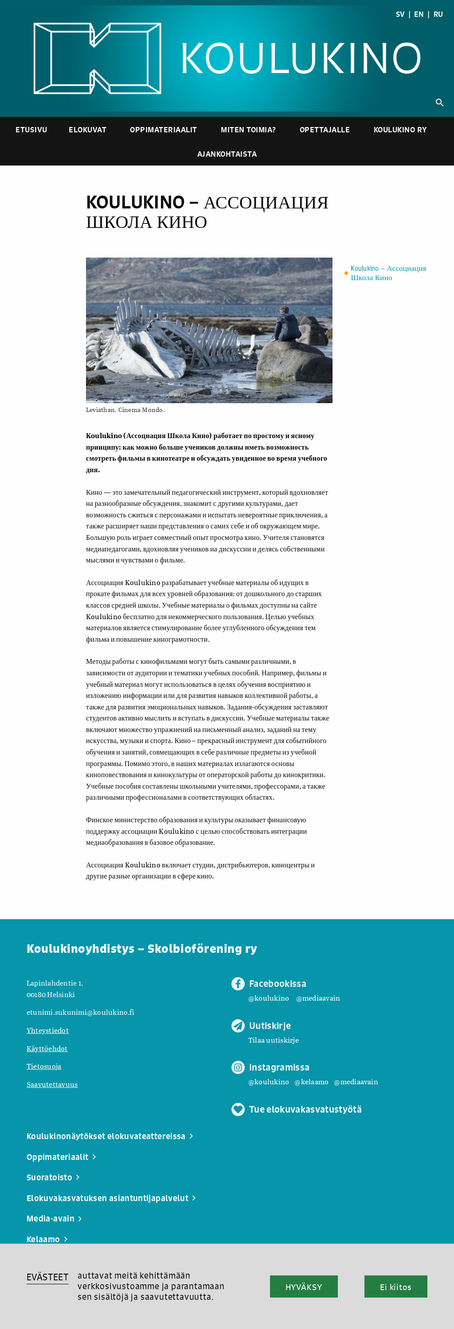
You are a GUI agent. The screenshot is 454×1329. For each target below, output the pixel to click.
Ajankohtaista (227, 153)
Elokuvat (87, 129)
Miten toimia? (248, 129)
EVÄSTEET (48, 1277)
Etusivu (31, 129)
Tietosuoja (44, 1066)
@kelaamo (311, 1081)
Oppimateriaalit (163, 129)
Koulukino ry (400, 129)
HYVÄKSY (304, 1287)
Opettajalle (325, 129)
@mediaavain (318, 998)
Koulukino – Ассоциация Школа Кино (388, 273)
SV (400, 14)
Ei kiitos (396, 1287)
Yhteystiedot (48, 1030)
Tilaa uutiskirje (273, 1040)
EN (418, 14)
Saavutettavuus (52, 1084)
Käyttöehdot (47, 1048)
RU (438, 14)
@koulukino (268, 998)
